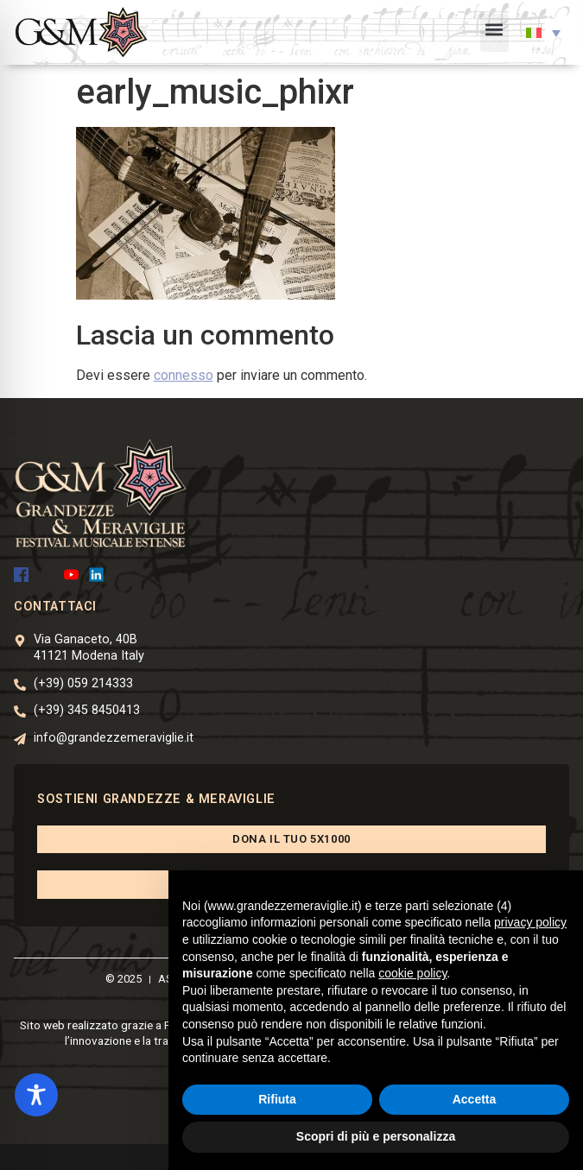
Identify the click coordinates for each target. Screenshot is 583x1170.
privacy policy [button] (530, 922)
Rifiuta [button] (277, 1099)
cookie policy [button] (412, 973)
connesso (183, 375)
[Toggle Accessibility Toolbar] (36, 1095)
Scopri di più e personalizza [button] (375, 1136)
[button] (494, 33)
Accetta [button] (475, 1099)
